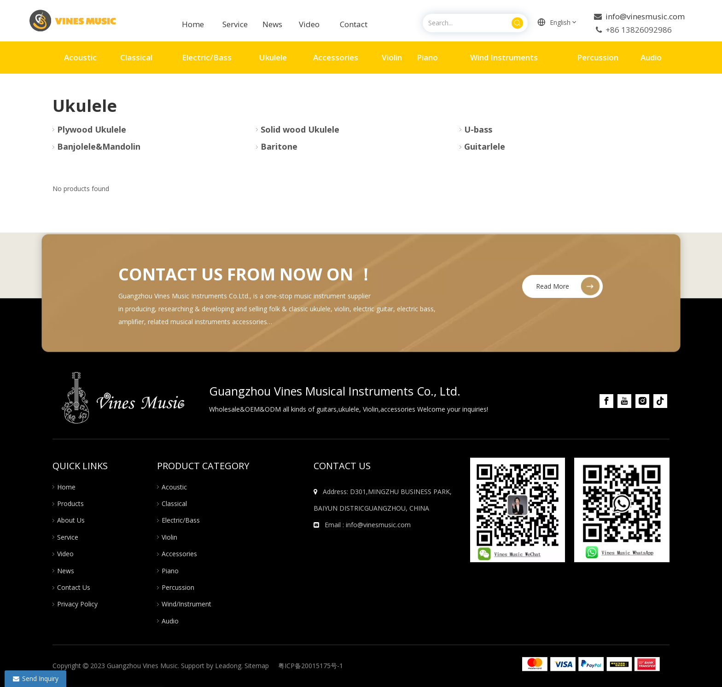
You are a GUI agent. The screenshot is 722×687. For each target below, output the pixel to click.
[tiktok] (660, 401)
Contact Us (73, 587)
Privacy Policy (77, 604)
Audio (170, 621)
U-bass (478, 129)
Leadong (228, 665)
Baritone (279, 146)
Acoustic (174, 487)
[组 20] (591, 664)
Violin (169, 537)
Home (193, 24)
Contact (353, 24)
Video (309, 24)
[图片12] (622, 510)
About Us (71, 520)
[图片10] (517, 510)
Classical (174, 503)
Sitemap (257, 665)
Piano (170, 570)
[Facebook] (606, 401)
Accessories (179, 553)
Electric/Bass (181, 520)
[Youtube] (624, 401)
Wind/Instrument (186, 604)
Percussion (178, 587)
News (65, 570)
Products (70, 503)
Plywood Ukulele (91, 129)
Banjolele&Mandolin (98, 146)
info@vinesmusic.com (644, 16)
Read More (552, 286)
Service (236, 24)
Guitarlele (484, 146)
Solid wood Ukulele (300, 129)
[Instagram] (642, 401)
